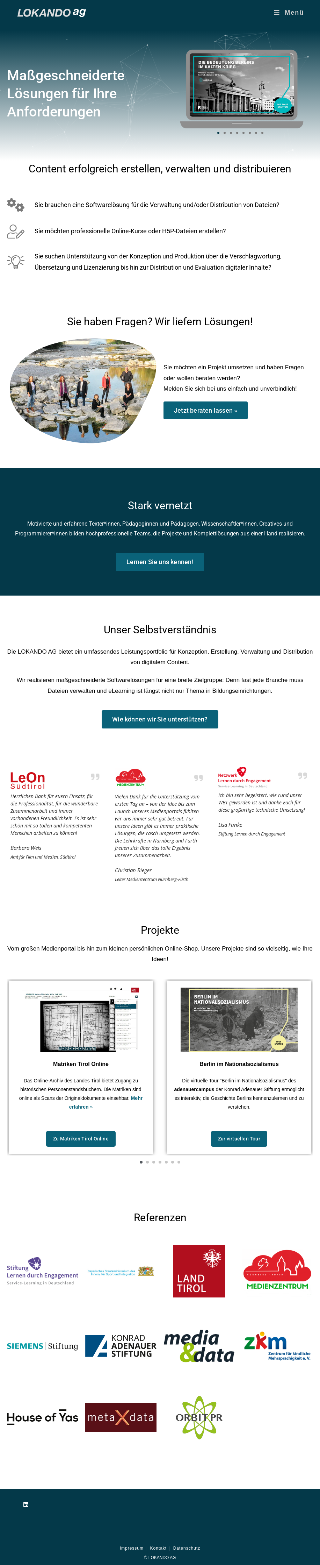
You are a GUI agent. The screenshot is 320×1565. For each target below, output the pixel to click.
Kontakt (158, 1548)
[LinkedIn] (25, 1505)
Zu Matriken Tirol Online (81, 1138)
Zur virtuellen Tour (239, 1138)
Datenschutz (187, 1548)
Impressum (132, 1548)
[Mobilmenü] (289, 12)
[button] (218, 133)
